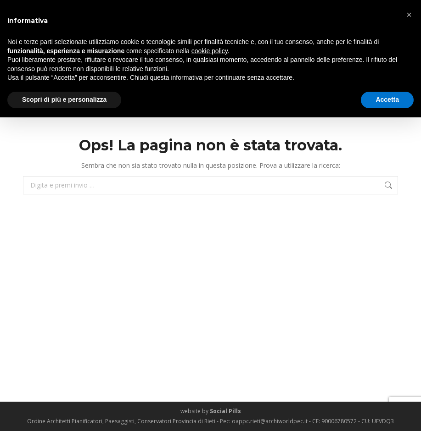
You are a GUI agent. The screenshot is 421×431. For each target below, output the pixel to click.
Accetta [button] (387, 99)
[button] (409, 14)
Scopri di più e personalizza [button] (64, 99)
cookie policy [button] (209, 51)
